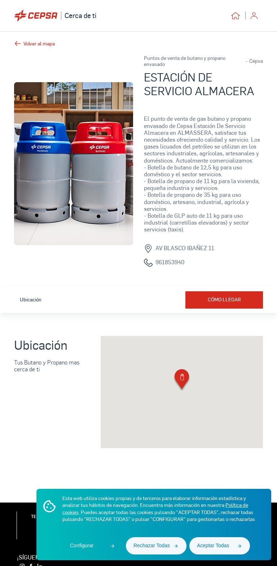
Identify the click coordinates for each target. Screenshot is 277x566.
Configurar (81, 545)
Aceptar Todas (213, 545)
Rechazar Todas (151, 545)
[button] (181, 380)
